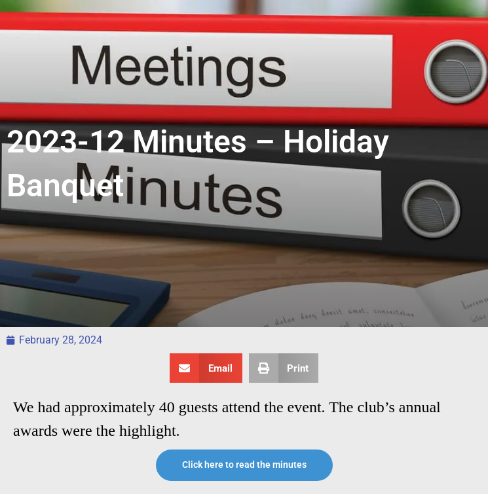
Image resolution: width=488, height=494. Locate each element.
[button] (206, 368)
